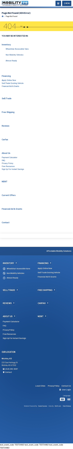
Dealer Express (42, 406)
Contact (5, 222)
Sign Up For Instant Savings (13, 169)
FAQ (3, 160)
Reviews (5, 126)
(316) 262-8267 (11, 369)
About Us (6, 153)
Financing (6, 76)
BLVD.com (58, 406)
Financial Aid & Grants (10, 86)
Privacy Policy (7, 163)
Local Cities (40, 386)
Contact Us (66, 386)
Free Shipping (8, 112)
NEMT (4, 181)
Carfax (5, 139)
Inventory (6, 44)
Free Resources (8, 166)
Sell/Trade (6, 98)
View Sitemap (67, 406)
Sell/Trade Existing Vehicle (13, 83)
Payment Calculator (9, 157)
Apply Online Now (9, 80)
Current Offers (9, 195)
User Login (65, 389)
